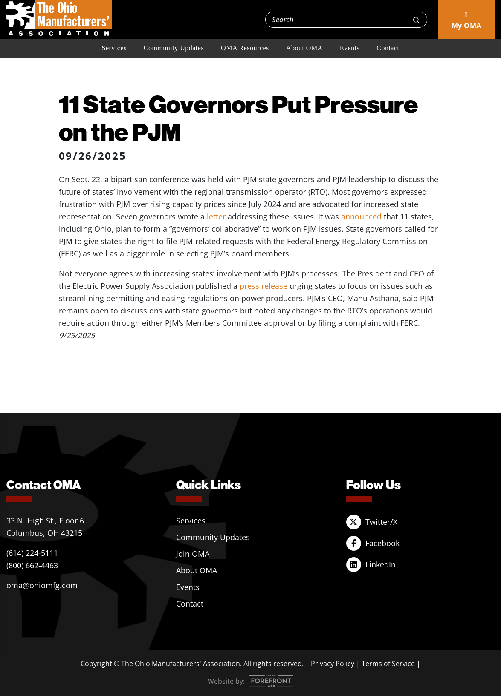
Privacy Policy (332, 663)
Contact (387, 48)
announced (361, 216)
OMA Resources (245, 48)
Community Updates (174, 48)
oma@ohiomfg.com (42, 585)
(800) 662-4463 (32, 565)
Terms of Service (388, 663)
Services (114, 48)
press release (263, 286)
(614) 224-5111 (32, 553)
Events (350, 48)
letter (216, 216)
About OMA (304, 48)
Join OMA (192, 554)
